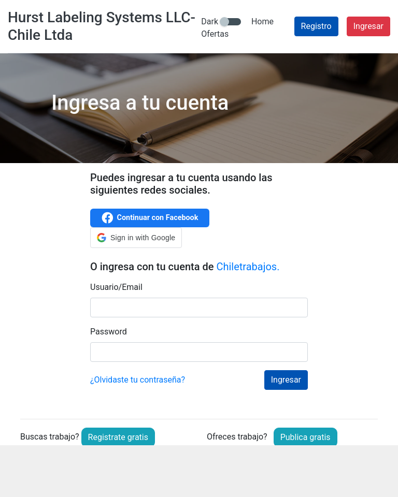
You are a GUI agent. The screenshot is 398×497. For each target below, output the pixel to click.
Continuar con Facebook (150, 218)
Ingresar (368, 26)
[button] (136, 237)
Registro (316, 26)
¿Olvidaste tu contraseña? (137, 380)
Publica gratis (305, 437)
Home (262, 21)
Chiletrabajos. (247, 266)
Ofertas (215, 34)
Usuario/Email (116, 287)
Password (108, 332)
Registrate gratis (118, 437)
